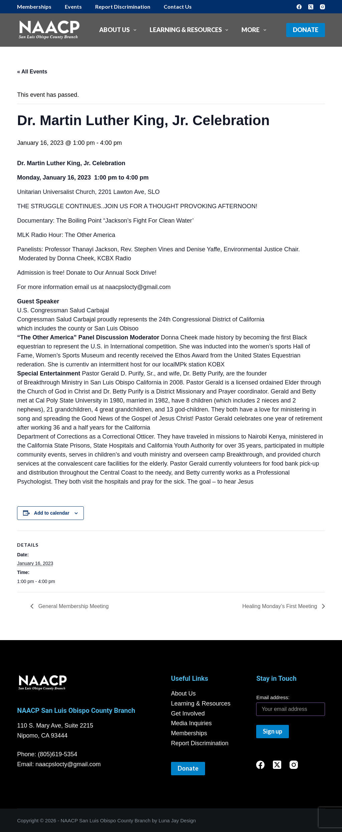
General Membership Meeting (73, 606)
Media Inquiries (191, 723)
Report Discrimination (122, 6)
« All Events (32, 71)
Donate (305, 29)
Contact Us (178, 6)
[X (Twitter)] (310, 6)
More (255, 30)
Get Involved (188, 713)
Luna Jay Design (177, 820)
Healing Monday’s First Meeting (280, 606)
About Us (119, 30)
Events (73, 6)
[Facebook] (299, 6)
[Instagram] (322, 6)
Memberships (34, 6)
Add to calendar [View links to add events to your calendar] (51, 513)
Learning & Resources (190, 30)
